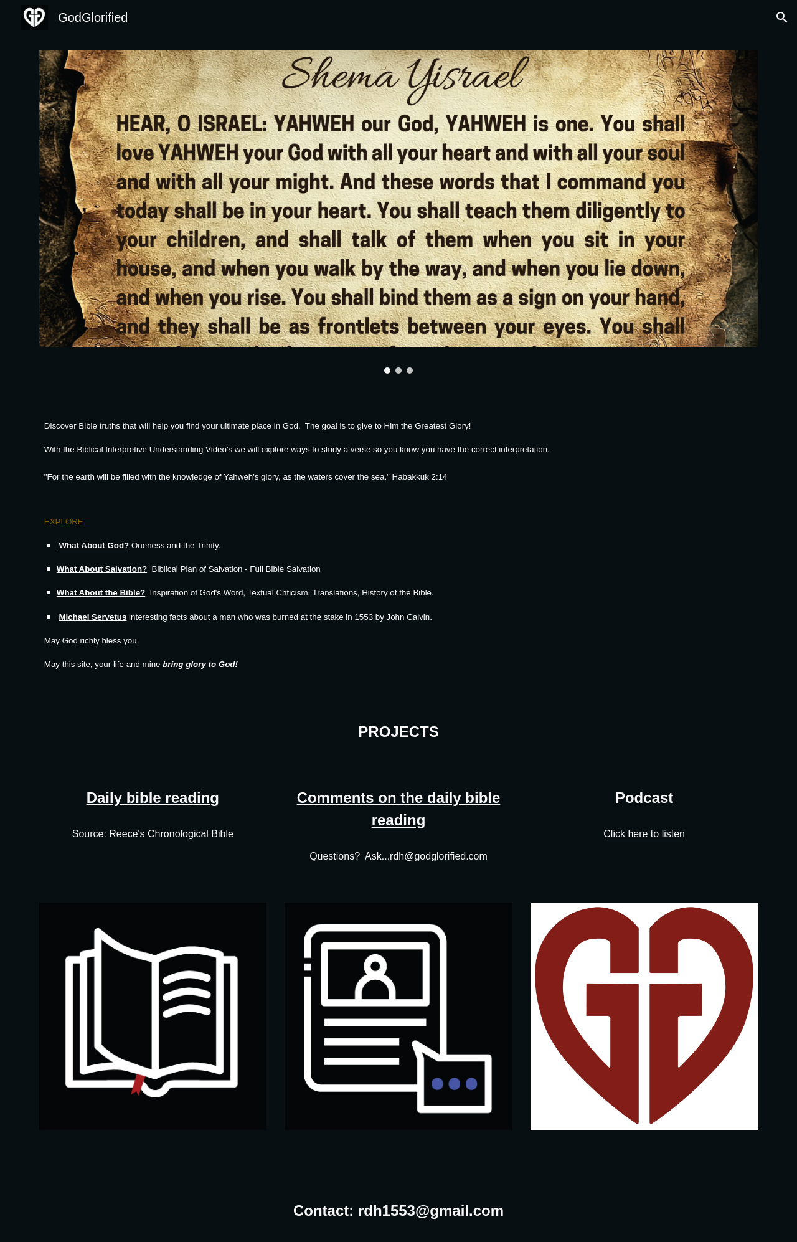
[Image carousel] (398, 212)
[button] (782, 17)
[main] (398, 545)
